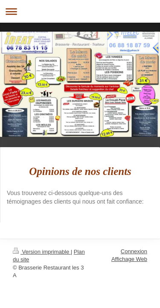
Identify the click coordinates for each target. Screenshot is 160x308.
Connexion (134, 251)
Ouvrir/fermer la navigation (80, 11)
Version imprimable (42, 252)
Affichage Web (129, 259)
